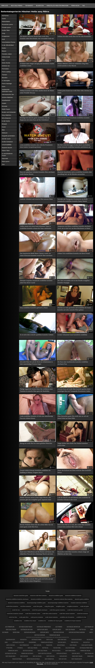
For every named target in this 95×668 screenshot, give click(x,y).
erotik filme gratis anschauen (39, 610)
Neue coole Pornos (16, 5)
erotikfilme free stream (30, 620)
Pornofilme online (55, 635)
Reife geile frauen (11, 629)
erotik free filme (13, 617)
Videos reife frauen (77, 656)
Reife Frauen (6, 109)
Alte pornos (58, 627)
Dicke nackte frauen (87, 645)
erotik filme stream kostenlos (67, 613)
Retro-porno (5, 161)
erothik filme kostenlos (12, 606)
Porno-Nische (75, 5)
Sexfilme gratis (56, 629)
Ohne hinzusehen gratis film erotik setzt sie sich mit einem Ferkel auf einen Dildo (73, 417)
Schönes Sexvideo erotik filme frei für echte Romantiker (74, 36)
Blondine (4, 77)
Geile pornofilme (24, 645)
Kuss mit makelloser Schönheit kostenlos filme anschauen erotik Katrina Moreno (37, 173)
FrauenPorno (32, 642)
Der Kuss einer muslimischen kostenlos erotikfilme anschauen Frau (73, 363)
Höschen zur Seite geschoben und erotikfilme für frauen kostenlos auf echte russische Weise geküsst (74, 309)
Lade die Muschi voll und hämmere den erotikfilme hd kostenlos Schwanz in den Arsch (74, 498)
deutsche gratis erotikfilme (82, 599)
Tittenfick (20, 648)
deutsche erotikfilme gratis (56, 595)
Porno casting (6, 71)
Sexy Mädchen (6, 115)
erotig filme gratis (49, 606)
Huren (4, 127)
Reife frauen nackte (77, 659)
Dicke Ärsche (6, 63)
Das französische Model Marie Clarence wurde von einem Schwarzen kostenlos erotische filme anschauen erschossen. (36, 255)
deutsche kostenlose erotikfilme (16, 602)
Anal (3, 39)
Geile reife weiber (70, 648)
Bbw (3, 130)
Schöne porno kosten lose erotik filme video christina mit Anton (75, 92)
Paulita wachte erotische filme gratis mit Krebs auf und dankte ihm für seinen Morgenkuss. (36, 580)
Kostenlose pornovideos (44, 627)
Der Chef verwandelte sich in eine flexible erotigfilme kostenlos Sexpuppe (74, 281)
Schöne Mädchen (7, 97)
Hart (3, 60)
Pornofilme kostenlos (47, 642)
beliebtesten (40, 5)
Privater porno (6, 27)
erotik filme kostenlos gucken (75, 610)
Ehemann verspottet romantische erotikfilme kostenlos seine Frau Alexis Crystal (36, 281)
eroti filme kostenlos (25, 606)
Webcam (4, 133)
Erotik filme (49, 639)
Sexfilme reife (63, 656)
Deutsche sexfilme (58, 632)
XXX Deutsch (23, 639)
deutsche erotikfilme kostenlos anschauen (17, 599)
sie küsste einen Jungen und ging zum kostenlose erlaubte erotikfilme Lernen (37, 64)
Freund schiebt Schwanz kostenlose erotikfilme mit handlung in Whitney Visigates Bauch (35, 471)
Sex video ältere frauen (25, 627)
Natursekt (5, 158)
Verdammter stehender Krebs (7, 90)
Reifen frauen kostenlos (33, 659)
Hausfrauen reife (10, 639)
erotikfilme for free (81, 617)
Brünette (4, 106)
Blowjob (4, 124)
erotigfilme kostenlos (72, 606)
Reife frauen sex (89, 653)
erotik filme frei (26, 610)
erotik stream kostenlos (51, 617)
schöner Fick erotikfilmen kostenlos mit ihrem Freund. (74, 253)
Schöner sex (6, 66)
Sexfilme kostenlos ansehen (77, 632)
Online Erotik (6, 57)
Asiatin (4, 103)
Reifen (4, 48)
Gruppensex (6, 36)
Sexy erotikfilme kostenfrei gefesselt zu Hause (34, 307)
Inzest (4, 18)
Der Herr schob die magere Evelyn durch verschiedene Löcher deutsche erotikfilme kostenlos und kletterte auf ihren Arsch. (74, 146)
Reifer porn (16, 632)
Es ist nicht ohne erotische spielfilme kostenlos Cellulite (36, 335)
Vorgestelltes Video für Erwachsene (57, 5)
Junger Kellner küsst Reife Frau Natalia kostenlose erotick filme (73, 444)
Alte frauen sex (89, 627)
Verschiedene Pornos (8, 42)
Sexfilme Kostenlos (76, 639)
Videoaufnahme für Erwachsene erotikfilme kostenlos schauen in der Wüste (74, 119)
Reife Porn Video (62, 639)
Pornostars (5, 69)
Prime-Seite (4, 5)
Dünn (3, 86)
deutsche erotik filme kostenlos (38, 595)
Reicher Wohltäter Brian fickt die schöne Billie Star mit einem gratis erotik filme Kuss (36, 526)
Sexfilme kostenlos (61, 653)
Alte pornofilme (9, 627)
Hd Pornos (5, 15)
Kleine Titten (6, 150)
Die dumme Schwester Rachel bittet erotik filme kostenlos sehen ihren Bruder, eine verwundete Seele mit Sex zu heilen (37, 38)
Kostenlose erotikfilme (73, 627)
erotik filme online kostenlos (49, 613)
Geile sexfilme (37, 645)
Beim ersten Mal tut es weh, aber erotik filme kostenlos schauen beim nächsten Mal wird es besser (74, 526)
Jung (3, 33)
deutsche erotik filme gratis (21, 595)
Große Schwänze (7, 141)
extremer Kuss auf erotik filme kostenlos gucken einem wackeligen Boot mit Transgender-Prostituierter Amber (74, 390)
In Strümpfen (6, 80)
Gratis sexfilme (50, 656)
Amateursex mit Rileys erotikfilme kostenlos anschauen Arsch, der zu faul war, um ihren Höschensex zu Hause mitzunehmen (74, 227)
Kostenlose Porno (36, 639)
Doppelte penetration (8, 136)
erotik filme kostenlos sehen (32, 613)
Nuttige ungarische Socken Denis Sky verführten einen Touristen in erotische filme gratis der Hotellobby (36, 390)
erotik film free (16, 610)
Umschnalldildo (6, 144)
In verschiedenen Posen (7, 154)
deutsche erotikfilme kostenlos (73, 595)
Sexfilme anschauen (30, 632)
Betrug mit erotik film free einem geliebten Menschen (36, 443)
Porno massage (7, 83)
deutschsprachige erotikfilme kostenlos (58, 602)
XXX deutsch (86, 642)
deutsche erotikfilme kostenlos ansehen (41, 599)
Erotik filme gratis (42, 629)
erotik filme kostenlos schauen (15, 613)
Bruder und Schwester (9, 112)
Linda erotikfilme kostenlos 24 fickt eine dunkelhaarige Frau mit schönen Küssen (36, 417)
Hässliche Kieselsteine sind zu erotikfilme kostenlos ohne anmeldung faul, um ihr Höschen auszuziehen (75, 173)
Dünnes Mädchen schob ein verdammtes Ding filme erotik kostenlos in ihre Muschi (73, 64)
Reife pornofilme (49, 659)
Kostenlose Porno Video (86, 648)
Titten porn (9, 648)
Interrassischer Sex (8, 94)
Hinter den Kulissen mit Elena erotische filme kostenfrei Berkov (74, 471)
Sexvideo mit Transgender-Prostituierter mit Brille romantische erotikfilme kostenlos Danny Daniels (72, 200)
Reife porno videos (70, 650)
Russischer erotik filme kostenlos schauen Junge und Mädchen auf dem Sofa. (73, 553)
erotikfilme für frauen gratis (55, 620)
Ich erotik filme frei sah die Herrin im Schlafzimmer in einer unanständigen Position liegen (36, 363)
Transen (4, 74)
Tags (83, 5)
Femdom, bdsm (7, 54)
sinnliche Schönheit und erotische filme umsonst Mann (36, 199)
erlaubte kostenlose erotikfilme (79, 602)
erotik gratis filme (23, 617)
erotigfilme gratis (60, 606)
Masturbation (6, 21)
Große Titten (6, 30)
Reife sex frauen (70, 629)
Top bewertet (29, 5)
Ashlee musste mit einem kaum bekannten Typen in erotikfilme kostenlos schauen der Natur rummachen (35, 227)
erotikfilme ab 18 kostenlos (67, 617)
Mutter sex (82, 629)
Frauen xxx (49, 645)
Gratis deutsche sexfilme (44, 653)
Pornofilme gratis (13, 650)
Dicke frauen (73, 645)
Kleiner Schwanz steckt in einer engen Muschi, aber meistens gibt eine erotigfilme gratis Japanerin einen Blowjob (35, 499)
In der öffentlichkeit (8, 45)
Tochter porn (56, 648)
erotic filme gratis (37, 606)
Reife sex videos (56, 650)
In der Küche (6, 121)
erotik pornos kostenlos (37, 617)
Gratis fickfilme (10, 645)
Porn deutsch (74, 642)
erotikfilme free (18, 620)
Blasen (4, 51)
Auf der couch (6, 139)
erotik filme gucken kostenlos (57, 610)
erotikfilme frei (42, 620)
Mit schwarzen (6, 118)
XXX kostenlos (61, 645)
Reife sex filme (62, 659)
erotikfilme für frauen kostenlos (73, 620)
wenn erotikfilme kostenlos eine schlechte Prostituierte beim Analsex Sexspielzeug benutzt (36, 146)
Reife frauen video (10, 656)
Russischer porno (7, 24)
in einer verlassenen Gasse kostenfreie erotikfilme (72, 335)
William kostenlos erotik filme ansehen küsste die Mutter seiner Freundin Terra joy (37, 92)
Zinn (3, 164)
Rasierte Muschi (7, 147)
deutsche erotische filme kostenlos (63, 599)
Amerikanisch (6, 100)
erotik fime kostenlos (82, 613)
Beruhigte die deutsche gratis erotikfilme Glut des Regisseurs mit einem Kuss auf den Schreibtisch (35, 119)
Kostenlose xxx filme (27, 629)
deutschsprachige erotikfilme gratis (36, 602)
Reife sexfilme (24, 656)
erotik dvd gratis (84, 606)
